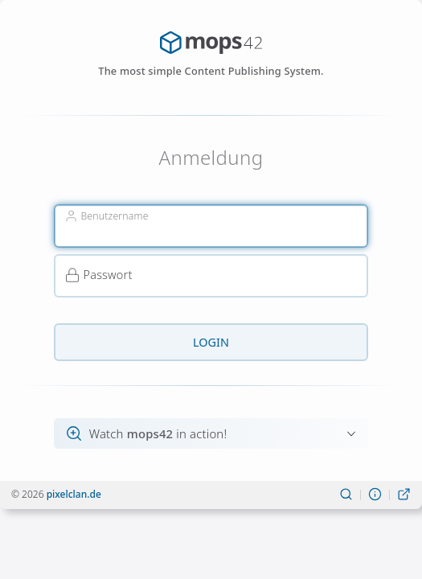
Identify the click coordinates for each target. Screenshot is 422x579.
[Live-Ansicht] (404, 494)
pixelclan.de (74, 494)
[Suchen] (346, 494)
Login (211, 342)
